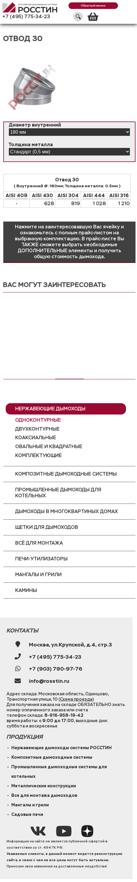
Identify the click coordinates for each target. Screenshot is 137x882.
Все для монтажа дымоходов (44, 795)
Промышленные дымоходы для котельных (58, 492)
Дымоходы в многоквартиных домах (66, 511)
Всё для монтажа (39, 543)
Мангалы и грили (38, 574)
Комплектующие (38, 455)
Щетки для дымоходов (46, 527)
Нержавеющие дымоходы (50, 409)
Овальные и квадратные (48, 446)
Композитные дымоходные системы (66, 474)
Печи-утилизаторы (41, 559)
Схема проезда (76, 699)
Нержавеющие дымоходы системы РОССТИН (61, 747)
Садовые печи (27, 814)
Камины (26, 590)
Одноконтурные (38, 420)
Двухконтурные (37, 429)
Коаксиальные (35, 437)
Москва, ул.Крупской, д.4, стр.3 (70, 644)
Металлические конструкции (43, 785)
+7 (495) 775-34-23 (26, 16)
